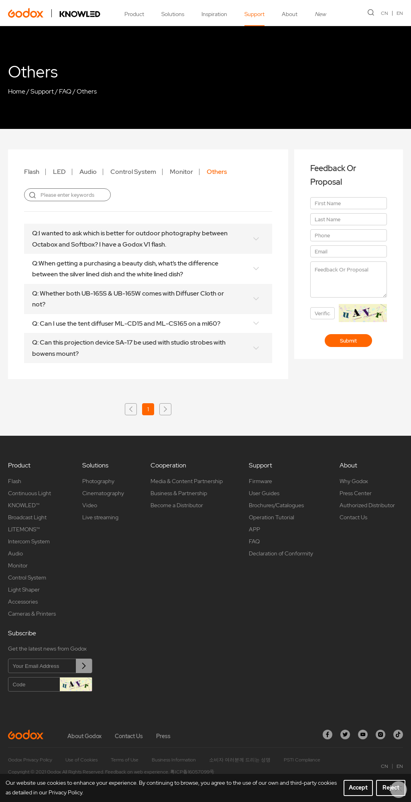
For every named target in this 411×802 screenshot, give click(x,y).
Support (254, 14)
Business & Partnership (179, 493)
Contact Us (353, 517)
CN (384, 13)
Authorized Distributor (367, 505)
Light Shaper (24, 589)
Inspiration (214, 14)
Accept (358, 787)
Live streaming (100, 517)
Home (16, 91)
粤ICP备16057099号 (192, 772)
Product (134, 14)
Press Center (356, 493)
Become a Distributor (177, 505)
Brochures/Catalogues (276, 505)
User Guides (264, 493)
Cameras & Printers (32, 613)
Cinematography (103, 493)
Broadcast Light (27, 517)
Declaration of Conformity (281, 553)
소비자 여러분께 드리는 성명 (240, 760)
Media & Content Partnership (187, 481)
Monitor (181, 171)
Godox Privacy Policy (30, 760)
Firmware (260, 481)
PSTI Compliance (302, 760)
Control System (133, 171)
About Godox (84, 736)
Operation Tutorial (271, 517)
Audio (88, 171)
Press (163, 736)
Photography (98, 481)
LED (59, 171)
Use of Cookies (81, 760)
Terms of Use (124, 760)
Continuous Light (29, 493)
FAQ (65, 91)
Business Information (174, 760)
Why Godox (354, 481)
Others (87, 91)
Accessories (23, 601)
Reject (391, 787)
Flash (31, 171)
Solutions (172, 14)
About (289, 14)
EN (400, 13)
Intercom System (29, 541)
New (320, 14)
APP (254, 529)
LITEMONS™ (24, 529)
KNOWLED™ (23, 505)
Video (89, 505)
